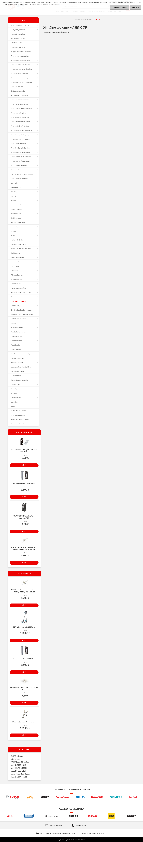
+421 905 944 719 (79, 825)
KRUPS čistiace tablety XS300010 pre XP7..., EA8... (24, 451)
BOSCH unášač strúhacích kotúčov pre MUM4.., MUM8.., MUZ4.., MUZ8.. (24, 548)
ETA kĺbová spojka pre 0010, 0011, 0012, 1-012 (24, 688)
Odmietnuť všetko (120, 7)
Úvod (77, 19)
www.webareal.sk (79, 840)
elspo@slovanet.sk (18, 771)
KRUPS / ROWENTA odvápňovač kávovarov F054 (24, 517)
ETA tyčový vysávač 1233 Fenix (24, 627)
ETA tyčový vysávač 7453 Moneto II (24, 722)
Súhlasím (135, 7)
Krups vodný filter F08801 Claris (24, 483)
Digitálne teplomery (86, 19)
